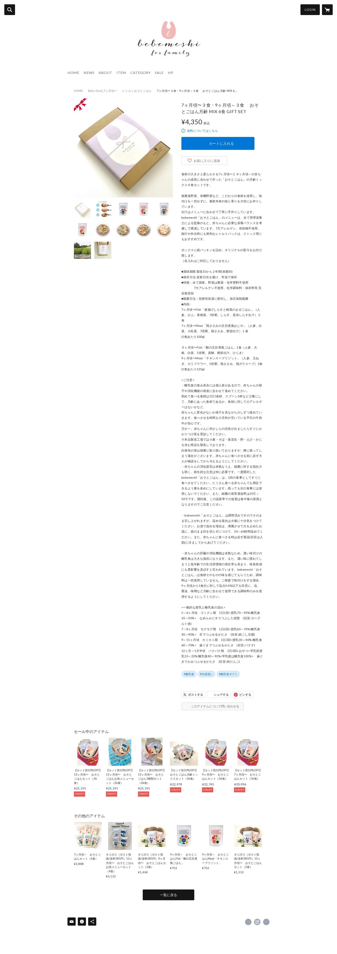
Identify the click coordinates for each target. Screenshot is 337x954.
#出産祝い (206, 674)
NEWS (89, 73)
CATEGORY (140, 73)
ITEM (121, 73)
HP (170, 73)
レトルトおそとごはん (137, 90)
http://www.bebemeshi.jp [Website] (266, 922)
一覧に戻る (168, 895)
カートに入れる (221, 143)
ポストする (195, 694)
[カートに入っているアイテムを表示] (327, 9)
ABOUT (105, 73)
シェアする (221, 694)
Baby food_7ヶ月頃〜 (102, 90)
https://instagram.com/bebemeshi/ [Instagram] (257, 922)
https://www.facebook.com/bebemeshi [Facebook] (248, 922)
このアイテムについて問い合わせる (215, 706)
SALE (159, 73)
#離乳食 (189, 674)
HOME (73, 73)
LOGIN (310, 9)
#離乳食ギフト (228, 674)
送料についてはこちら (202, 130)
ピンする (245, 694)
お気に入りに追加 (207, 161)
